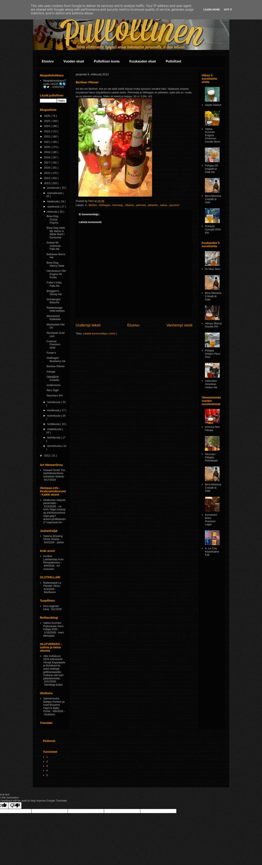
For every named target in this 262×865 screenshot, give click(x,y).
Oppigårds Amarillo (52, 378)
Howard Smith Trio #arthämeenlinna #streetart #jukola (54, 473)
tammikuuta (54, 445)
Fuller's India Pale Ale (53, 284)
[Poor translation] (14, 805)
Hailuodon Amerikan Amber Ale (211, 384)
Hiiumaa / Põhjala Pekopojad (211, 457)
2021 (47, 141)
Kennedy (118, 205)
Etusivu (48, 61)
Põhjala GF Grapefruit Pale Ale (211, 168)
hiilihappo (105, 205)
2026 (47, 115)
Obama (129, 205)
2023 (47, 131)
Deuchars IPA (54, 395)
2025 (47, 120)
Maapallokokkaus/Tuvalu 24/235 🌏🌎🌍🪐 (54, 83)
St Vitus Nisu (212, 269)
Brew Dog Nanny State (55, 264)
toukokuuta (54, 415)
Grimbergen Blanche (53, 301)
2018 (47, 157)
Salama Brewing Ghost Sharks (53, 537)
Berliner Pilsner (55, 366)
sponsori (174, 205)
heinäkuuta (54, 402)
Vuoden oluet (73, 61)
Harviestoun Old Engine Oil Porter (56, 274)
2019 (47, 152)
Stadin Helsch (213, 104)
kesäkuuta (53, 410)
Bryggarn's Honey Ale (54, 292)
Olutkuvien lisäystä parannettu (54, 501)
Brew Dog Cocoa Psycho (52, 219)
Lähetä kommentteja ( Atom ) (100, 333)
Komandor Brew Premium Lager (211, 519)
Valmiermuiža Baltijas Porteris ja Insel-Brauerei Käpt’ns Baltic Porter (53, 705)
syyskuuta (53, 206)
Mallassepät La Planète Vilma (52, 584)
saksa (164, 205)
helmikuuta (54, 437)
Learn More (211, 9)
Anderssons (53, 385)
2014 (47, 178)
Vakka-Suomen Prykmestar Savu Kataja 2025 (53, 626)
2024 (47, 126)
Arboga (50, 371)
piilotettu (153, 205)
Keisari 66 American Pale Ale (53, 245)
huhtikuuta (53, 424)
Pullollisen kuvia (107, 61)
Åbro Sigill (52, 390)
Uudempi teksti (88, 325)
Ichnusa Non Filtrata (212, 428)
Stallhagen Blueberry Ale (55, 359)
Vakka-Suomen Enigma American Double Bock (212, 135)
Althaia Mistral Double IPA (213, 325)
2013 (47, 183)
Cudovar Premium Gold (53, 344)
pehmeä (141, 205)
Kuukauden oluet (142, 61)
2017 (47, 162)
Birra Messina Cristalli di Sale (213, 199)
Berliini (93, 205)
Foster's (51, 352)
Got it (228, 9)
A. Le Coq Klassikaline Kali (212, 551)
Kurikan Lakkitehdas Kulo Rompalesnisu (53, 559)
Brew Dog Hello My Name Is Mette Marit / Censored (55, 232)
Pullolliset (173, 61)
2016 (47, 167)
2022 (47, 136)
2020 (47, 146)
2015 (47, 172)
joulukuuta (53, 187)
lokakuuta (53, 201)
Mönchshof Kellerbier (53, 318)
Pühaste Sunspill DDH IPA (213, 229)
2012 (47, 455)
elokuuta (52, 211)
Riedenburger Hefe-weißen (55, 309)
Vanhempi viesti (179, 325)
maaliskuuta (54, 429)
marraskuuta (55, 193)
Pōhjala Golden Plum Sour (212, 353)
